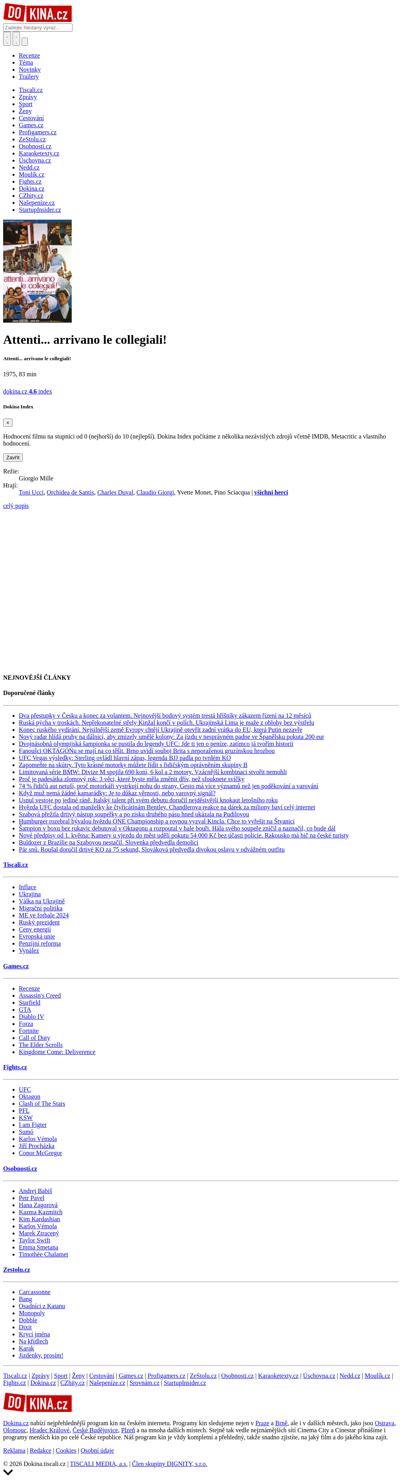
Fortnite (29, 1030)
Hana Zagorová (38, 1205)
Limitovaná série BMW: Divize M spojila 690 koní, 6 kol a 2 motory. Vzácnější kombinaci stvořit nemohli (153, 772)
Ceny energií (35, 929)
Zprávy (40, 1375)
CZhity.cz (72, 1382)
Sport (61, 1375)
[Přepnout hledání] (7, 39)
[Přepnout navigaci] (25, 42)
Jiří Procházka (36, 1146)
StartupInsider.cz (185, 1382)
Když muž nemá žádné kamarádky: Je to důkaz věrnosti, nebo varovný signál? (117, 793)
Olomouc (15, 1430)
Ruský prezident (39, 922)
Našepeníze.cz (107, 1382)
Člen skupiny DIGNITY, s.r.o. (169, 1463)
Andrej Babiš (35, 1191)
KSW (26, 1117)
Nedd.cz (350, 1375)
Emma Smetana (38, 1247)
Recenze (29, 55)
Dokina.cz (43, 1382)
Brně (281, 1423)
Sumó (26, 1131)
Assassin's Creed (40, 995)
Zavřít (13, 457)
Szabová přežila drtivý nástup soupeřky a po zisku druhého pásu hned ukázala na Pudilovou (134, 814)
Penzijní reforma (40, 943)
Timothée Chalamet (43, 1254)
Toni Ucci (31, 492)
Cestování (101, 1375)
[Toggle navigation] (16, 39)
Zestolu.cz (16, 1269)
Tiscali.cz (15, 864)
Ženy (78, 1375)
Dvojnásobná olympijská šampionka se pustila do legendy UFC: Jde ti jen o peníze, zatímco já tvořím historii (156, 743)
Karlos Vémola (38, 1138)
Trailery (29, 76)
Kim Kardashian (39, 1219)
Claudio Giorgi (155, 492)
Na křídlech (33, 1341)
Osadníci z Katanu (42, 1306)
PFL (24, 1110)
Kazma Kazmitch (41, 1212)
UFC (25, 1089)
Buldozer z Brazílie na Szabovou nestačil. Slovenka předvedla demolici (108, 842)
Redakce (40, 1450)
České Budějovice (95, 1430)
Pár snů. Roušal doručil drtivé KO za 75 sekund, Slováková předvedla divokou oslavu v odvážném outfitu (152, 849)
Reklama (14, 1450)
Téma (26, 62)
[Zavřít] (8, 423)
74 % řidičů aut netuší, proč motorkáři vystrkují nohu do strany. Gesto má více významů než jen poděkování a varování (169, 786)
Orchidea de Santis (70, 492)
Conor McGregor (40, 1153)
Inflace (27, 887)
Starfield (29, 1002)
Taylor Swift (34, 1240)
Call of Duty (34, 1037)
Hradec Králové (50, 1430)
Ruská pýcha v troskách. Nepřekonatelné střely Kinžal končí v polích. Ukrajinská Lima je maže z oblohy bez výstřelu (166, 722)
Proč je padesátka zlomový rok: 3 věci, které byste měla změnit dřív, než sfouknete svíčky (131, 779)
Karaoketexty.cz (278, 1375)
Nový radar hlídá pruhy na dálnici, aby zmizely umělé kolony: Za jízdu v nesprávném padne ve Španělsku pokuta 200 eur (171, 736)
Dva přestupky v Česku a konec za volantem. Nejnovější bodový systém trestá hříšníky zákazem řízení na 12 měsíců (165, 715)
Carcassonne (35, 1292)
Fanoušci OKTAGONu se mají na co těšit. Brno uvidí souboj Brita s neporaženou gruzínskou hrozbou (147, 750)
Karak (26, 1348)
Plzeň (128, 1430)
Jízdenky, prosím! (41, 1355)
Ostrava (385, 1423)
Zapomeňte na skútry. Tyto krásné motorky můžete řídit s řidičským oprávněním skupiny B (133, 765)
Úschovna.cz (319, 1375)
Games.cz (16, 966)
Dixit (25, 1327)
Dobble (28, 1320)
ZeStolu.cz (203, 1375)
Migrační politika (41, 908)
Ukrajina (30, 894)
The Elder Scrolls (41, 1045)
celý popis (16, 505)
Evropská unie (37, 936)
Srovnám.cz (144, 1382)
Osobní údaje (97, 1450)
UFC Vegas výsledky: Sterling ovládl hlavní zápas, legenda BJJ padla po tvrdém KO (125, 758)
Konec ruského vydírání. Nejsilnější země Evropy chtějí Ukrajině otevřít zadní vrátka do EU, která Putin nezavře (160, 729)
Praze (262, 1423)
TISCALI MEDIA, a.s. (99, 1463)
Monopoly (32, 1313)
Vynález (29, 950)
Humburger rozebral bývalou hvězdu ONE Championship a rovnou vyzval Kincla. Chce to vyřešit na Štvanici (157, 821)
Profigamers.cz (166, 1375)
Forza (26, 1023)
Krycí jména (34, 1334)
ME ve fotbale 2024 (44, 915)
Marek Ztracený (39, 1233)
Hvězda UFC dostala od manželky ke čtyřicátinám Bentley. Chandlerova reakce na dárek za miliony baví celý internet (167, 807)
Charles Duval (115, 492)
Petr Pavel (31, 1198)
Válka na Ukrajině (42, 901)
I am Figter (33, 1124)
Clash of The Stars (42, 1103)
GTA (25, 1009)
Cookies (66, 1450)
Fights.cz (15, 1067)
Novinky (30, 69)
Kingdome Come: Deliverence (57, 1052)
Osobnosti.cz (20, 1168)
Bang (25, 1299)
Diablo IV (31, 1016)
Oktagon (29, 1096)
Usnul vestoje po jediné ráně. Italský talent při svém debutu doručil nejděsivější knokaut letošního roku (148, 800)
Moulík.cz (377, 1375)
